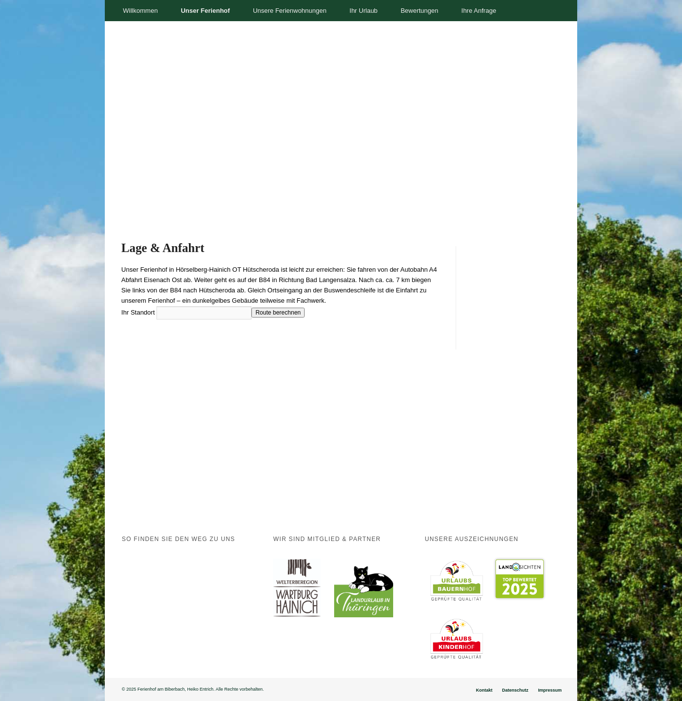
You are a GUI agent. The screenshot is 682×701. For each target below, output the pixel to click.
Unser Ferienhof (205, 10)
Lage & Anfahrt (163, 248)
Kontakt (484, 690)
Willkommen (140, 10)
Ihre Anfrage (479, 10)
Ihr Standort (138, 312)
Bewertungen (419, 10)
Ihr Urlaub (363, 10)
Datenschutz (515, 690)
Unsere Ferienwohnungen (290, 10)
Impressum (549, 690)
